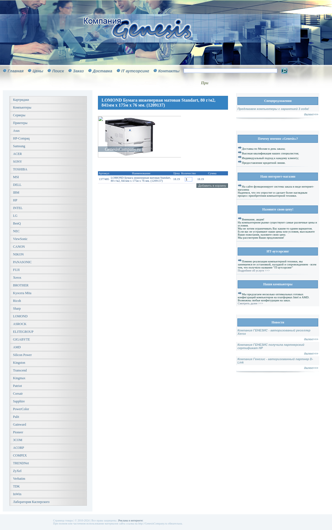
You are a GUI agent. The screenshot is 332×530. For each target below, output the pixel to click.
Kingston (19, 363)
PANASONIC (22, 262)
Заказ (78, 71)
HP (15, 200)
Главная (16, 71)
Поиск (58, 71)
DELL (17, 185)
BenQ (17, 223)
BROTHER (20, 285)
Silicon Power (22, 355)
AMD (17, 347)
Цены (38, 71)
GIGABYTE (21, 339)
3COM (17, 440)
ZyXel (17, 471)
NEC (16, 231)
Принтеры (20, 123)
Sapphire (19, 401)
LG (15, 216)
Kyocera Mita (22, 293)
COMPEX (20, 455)
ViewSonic (20, 239)
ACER (17, 154)
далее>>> (311, 114)
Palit (16, 417)
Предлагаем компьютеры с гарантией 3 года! (273, 108)
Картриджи (21, 100)
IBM (16, 192)
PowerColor (21, 409)
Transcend (20, 370)
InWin (17, 494)
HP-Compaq (21, 138)
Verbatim (19, 479)
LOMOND (20, 316)
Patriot (17, 386)
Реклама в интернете (130, 520)
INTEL (18, 208)
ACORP (18, 448)
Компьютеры (22, 107)
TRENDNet (21, 463)
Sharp (17, 308)
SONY (17, 162)
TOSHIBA (20, 169)
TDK (16, 486)
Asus (16, 131)
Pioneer (18, 432)
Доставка (102, 71)
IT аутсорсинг (135, 71)
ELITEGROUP (23, 332)
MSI (16, 177)
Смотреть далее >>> (250, 303)
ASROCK (20, 324)
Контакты (169, 71)
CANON (19, 247)
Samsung (19, 146)
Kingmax (19, 378)
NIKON (18, 254)
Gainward (19, 424)
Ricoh (17, 301)
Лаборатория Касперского (31, 502)
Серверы (19, 115)
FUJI (16, 270)
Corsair (18, 393)
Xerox (17, 277)
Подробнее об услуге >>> (254, 270)
